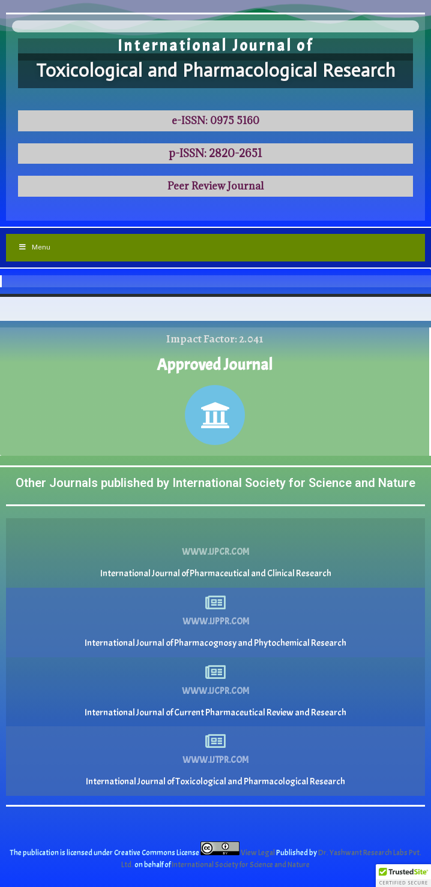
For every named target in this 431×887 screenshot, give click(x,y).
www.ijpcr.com (215, 552)
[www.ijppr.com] (215, 603)
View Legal (258, 853)
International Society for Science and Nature (241, 865)
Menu (34, 247)
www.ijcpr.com (215, 691)
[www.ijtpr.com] (215, 741)
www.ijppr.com (215, 621)
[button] (403, 875)
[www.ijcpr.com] (215, 672)
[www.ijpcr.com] (215, 533)
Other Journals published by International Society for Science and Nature (215, 483)
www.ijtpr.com (215, 760)
